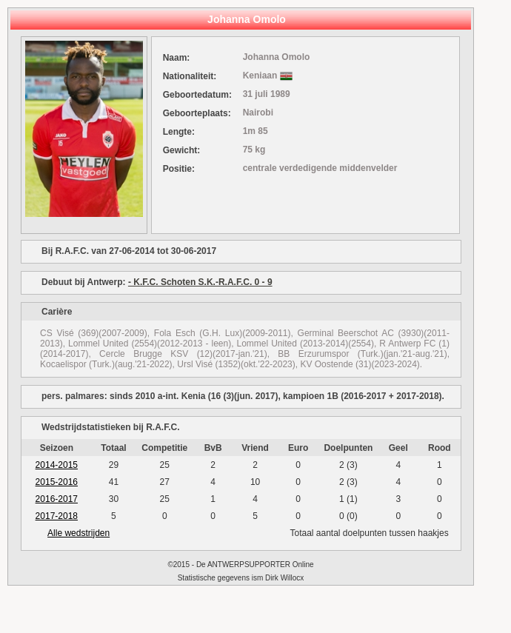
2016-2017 (57, 499)
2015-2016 (57, 482)
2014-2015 (57, 465)
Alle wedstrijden (78, 533)
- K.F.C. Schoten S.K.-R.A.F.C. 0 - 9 (200, 282)
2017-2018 (57, 516)
